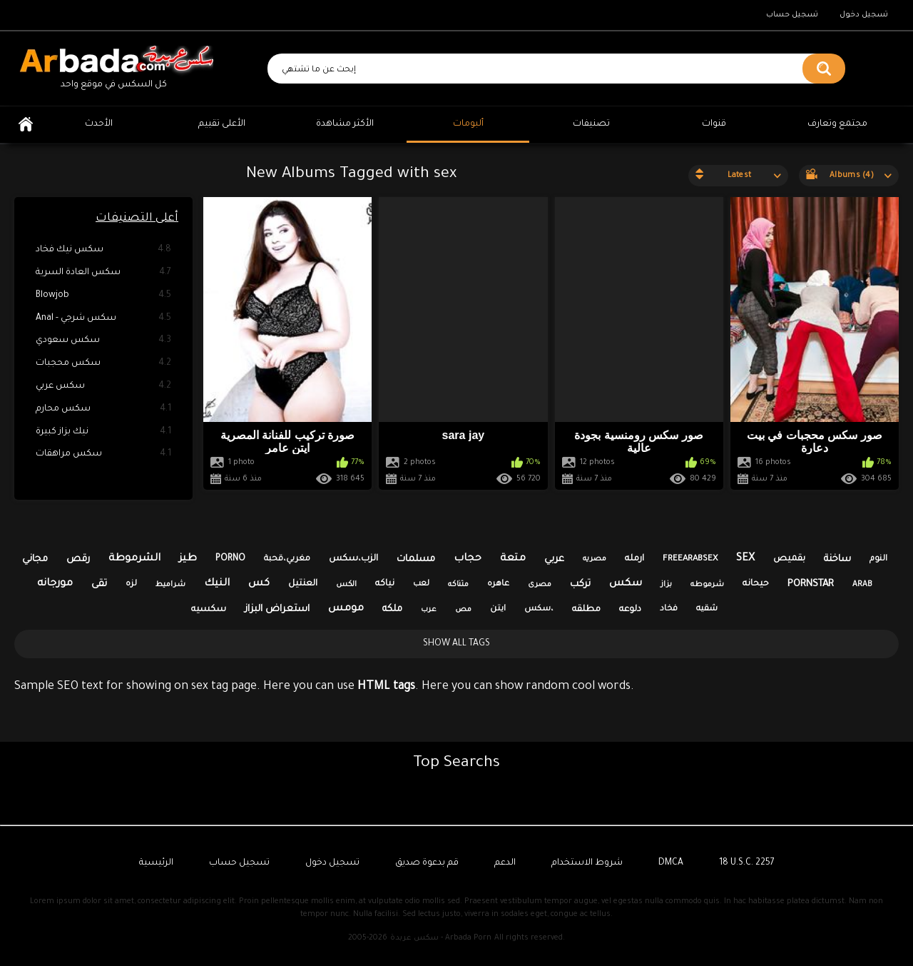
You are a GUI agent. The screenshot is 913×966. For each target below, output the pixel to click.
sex (745, 559)
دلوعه (630, 610)
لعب (421, 584)
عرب (429, 609)
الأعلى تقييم (221, 124)
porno (230, 559)
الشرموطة (134, 559)
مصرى (539, 584)
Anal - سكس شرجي (103, 319)
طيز (188, 559)
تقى (99, 584)
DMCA (670, 863)
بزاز (666, 584)
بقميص (789, 559)
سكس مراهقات (103, 454)
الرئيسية (25, 124)
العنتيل (302, 584)
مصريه (594, 559)
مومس (346, 609)
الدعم (505, 863)
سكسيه (208, 610)
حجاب (467, 559)
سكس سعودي (103, 341)
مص (463, 609)
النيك (217, 584)
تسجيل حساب (792, 15)
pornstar (810, 584)
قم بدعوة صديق (427, 863)
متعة (513, 559)
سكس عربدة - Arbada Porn (440, 938)
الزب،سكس (353, 559)
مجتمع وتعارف (837, 124)
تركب (580, 584)
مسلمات (416, 559)
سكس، (539, 609)
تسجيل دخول (864, 15)
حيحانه (756, 584)
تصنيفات (591, 124)
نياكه (384, 584)
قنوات (714, 124)
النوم (878, 559)
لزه (131, 584)
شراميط (170, 584)
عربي (554, 559)
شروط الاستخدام (587, 863)
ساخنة (837, 559)
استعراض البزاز (277, 609)
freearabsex (690, 559)
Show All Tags (456, 644)
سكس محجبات (103, 364)
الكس (346, 584)
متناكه (458, 584)
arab (862, 584)
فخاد (669, 609)
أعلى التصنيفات (137, 218)
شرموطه (707, 584)
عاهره (498, 584)
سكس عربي (103, 387)
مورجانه (55, 584)
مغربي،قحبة (287, 559)
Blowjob (103, 296)
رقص (78, 559)
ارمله (634, 559)
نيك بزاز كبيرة (103, 432)
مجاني (35, 559)
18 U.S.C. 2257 (747, 863)
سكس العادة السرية (103, 273)
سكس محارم (103, 409)
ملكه (392, 609)
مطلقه (586, 610)
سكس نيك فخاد (103, 250)
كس (259, 584)
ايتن (498, 609)
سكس (625, 584)
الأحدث (99, 124)
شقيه (707, 609)
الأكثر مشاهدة (345, 124)
